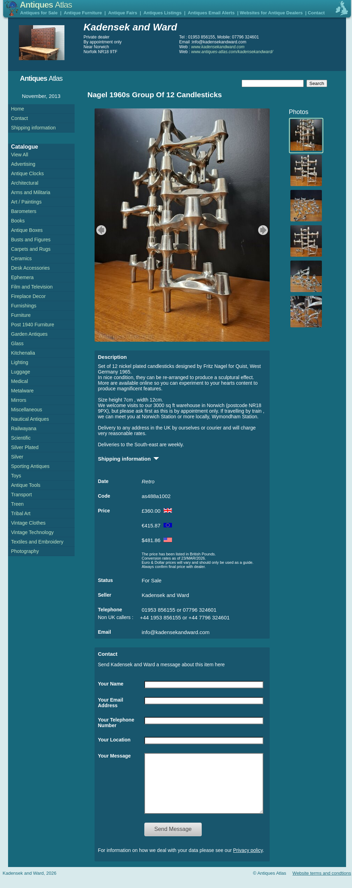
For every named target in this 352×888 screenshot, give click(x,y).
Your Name (111, 684)
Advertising (23, 164)
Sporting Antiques (30, 466)
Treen (17, 504)
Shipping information (33, 127)
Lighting (19, 362)
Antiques (46, 4)
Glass (17, 343)
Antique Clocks (27, 173)
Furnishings (23, 305)
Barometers (23, 211)
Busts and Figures (31, 239)
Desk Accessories (30, 268)
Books (18, 220)
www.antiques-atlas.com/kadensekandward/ (232, 51)
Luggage (20, 372)
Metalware (22, 390)
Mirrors (19, 400)
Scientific (21, 438)
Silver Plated (25, 447)
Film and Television (32, 287)
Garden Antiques (29, 334)
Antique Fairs (122, 12)
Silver (17, 457)
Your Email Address (110, 702)
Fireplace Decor (28, 296)
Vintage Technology (32, 532)
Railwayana (23, 428)
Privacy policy (248, 861)
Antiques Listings (162, 12)
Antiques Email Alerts (211, 12)
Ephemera (22, 277)
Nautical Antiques (30, 419)
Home (17, 109)
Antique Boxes (27, 230)
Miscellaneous (26, 409)
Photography (25, 551)
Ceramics (21, 258)
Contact (316, 12)
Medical (19, 381)
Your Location (114, 740)
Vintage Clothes (28, 523)
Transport (21, 494)
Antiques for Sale (39, 12)
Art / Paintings (26, 202)
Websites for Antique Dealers (271, 12)
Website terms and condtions (321, 883)
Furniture (21, 315)
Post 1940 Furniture (32, 324)
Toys (16, 475)
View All (19, 154)
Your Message (114, 756)
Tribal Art (21, 513)
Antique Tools (26, 485)
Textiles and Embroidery (37, 542)
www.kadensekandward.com (217, 46)
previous (100, 230)
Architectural (25, 183)
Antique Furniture (83, 12)
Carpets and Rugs (31, 249)
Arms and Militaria (30, 192)
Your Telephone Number (116, 722)
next (264, 230)
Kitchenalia (23, 353)
